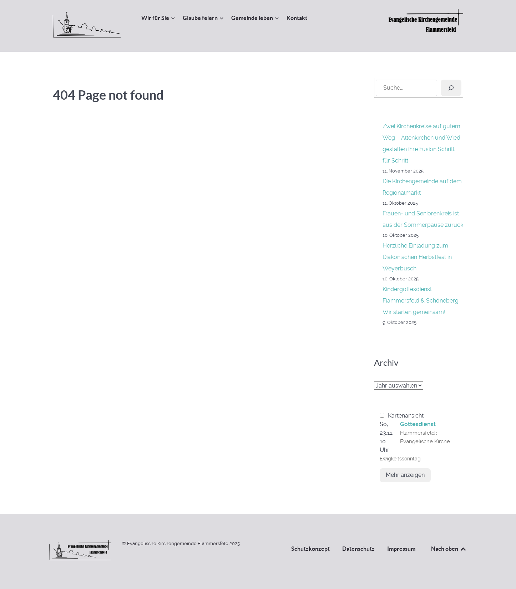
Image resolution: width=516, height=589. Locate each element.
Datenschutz (358, 548)
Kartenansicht (402, 415)
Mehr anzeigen (405, 474)
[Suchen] (451, 88)
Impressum (401, 548)
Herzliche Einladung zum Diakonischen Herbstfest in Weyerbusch (417, 257)
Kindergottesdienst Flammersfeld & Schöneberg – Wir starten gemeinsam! (423, 300)
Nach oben (449, 548)
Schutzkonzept (310, 548)
